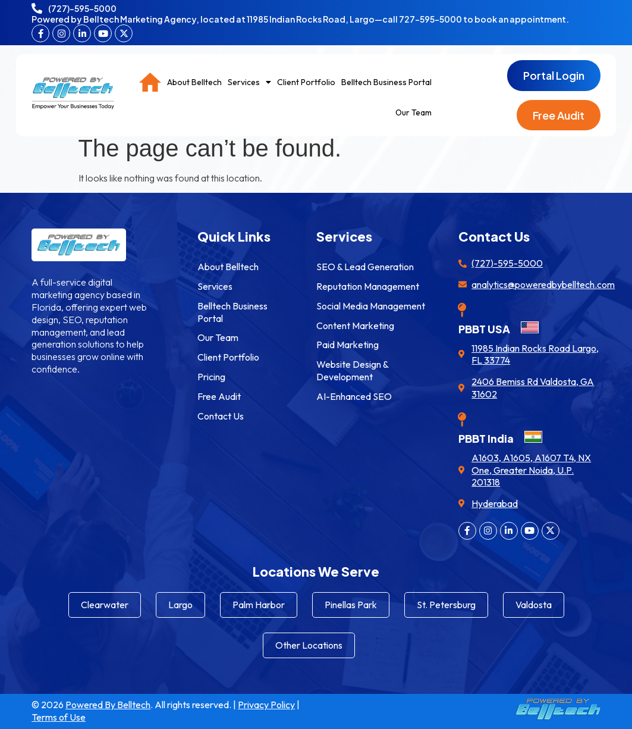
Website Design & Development (352, 370)
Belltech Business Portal (386, 82)
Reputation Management (367, 286)
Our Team (413, 112)
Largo (180, 605)
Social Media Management (370, 306)
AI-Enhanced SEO (354, 396)
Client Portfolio (306, 82)
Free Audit (219, 396)
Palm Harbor (258, 605)
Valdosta (533, 605)
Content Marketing (355, 325)
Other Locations (308, 645)
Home (150, 82)
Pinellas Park (351, 605)
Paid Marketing (347, 345)
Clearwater (104, 605)
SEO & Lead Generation (365, 267)
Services (249, 82)
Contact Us (220, 416)
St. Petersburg (446, 605)
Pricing (211, 377)
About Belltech (194, 82)
